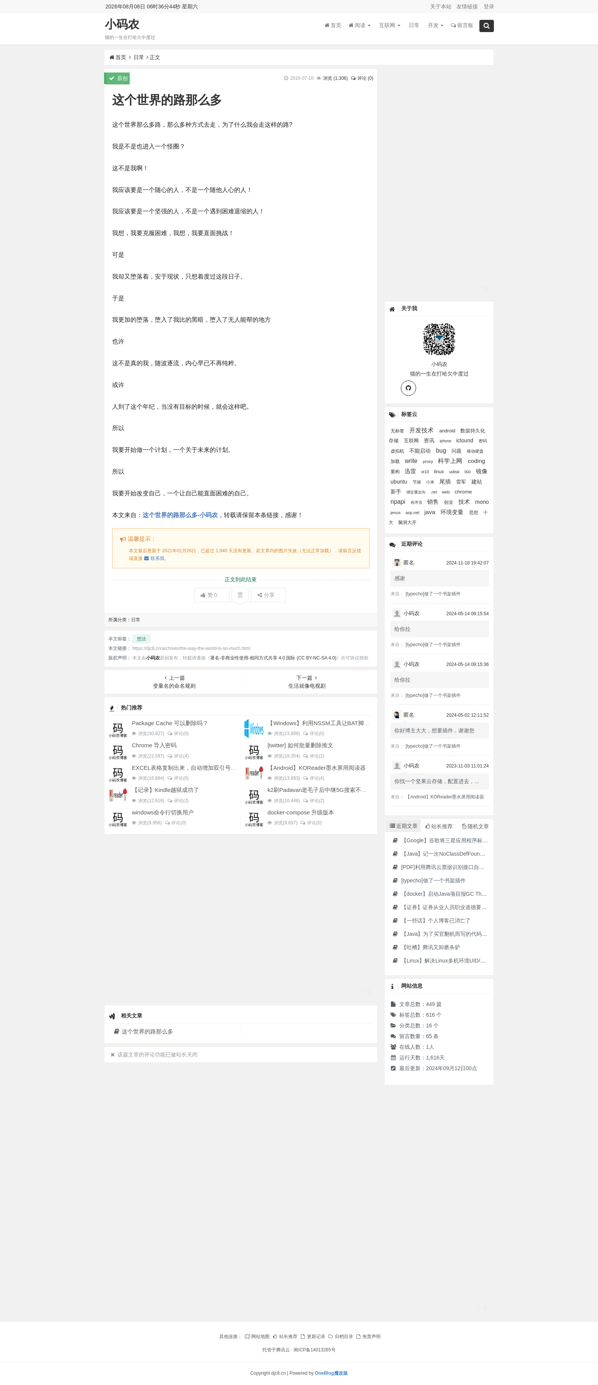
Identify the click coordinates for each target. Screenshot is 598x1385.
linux (439, 471)
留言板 (462, 26)
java (430, 512)
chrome (463, 492)
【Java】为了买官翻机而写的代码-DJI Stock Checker (460, 934)
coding (476, 461)
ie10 (425, 472)
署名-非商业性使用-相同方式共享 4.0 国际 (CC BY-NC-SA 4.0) (273, 658)
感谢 (399, 578)
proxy (428, 461)
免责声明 (368, 1336)
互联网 (389, 26)
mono (482, 502)
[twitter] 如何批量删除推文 (300, 745)
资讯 (430, 440)
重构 (396, 471)
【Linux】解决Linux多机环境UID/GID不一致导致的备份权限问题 (473, 961)
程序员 (417, 502)
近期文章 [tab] (404, 826)
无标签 (398, 430)
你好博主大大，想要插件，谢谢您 (434, 730)
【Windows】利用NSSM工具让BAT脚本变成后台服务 (335, 723)
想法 (141, 639)
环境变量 (452, 512)
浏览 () (335, 78)
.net (434, 492)
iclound (465, 440)
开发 (436, 26)
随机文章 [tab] (475, 826)
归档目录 (340, 1336)
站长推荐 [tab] (439, 826)
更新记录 (312, 1336)
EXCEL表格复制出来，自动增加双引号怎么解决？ (195, 767)
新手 (397, 492)
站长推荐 (284, 1336)
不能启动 (420, 451)
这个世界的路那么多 (143, 1031)
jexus (396, 512)
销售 (433, 501)
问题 (457, 451)
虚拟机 (398, 451)
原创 (118, 78)
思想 (474, 512)
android (448, 431)
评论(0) (178, 733)
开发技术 (422, 430)
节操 (417, 482)
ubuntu (400, 482)
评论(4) (178, 756)
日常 (414, 26)
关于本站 (441, 6)
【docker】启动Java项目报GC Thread (442, 894)
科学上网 (451, 461)
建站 (476, 482)
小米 (431, 482)
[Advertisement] (240, 919)
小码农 (122, 25)
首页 (333, 26)
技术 (464, 501)
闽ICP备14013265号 (314, 1350)
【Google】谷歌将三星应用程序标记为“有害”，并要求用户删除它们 (476, 840)
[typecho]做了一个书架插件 (433, 594)
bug (442, 450)
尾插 (445, 481)
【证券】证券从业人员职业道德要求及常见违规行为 (458, 907)
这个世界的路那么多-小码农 (180, 515)
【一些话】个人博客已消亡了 (431, 920)
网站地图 (257, 1336)
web (446, 492)
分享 (266, 595)
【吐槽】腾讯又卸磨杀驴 (426, 947)
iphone (446, 441)
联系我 (154, 558)
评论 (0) (361, 78)
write (412, 461)
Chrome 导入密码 (154, 745)
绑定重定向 (417, 492)
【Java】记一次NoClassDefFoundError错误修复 (454, 854)
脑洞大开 (407, 522)
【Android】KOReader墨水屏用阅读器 (316, 767)
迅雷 (411, 471)
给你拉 (402, 629)
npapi (399, 501)
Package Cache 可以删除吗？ (170, 723)
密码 (483, 441)
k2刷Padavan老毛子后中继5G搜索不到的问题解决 (331, 790)
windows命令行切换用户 (163, 812)
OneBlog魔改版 (331, 1373)
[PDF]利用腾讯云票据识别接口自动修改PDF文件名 (457, 867)
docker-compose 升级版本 (300, 812)
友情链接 (467, 6)
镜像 (481, 471)
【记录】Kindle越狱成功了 (165, 790)
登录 (489, 6)
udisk (455, 471)
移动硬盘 (475, 451)
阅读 (360, 26)
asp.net (412, 512)
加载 (396, 461)
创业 (449, 502)
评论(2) (313, 756)
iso (468, 471)
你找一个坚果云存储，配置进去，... (436, 781)
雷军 (462, 482)
